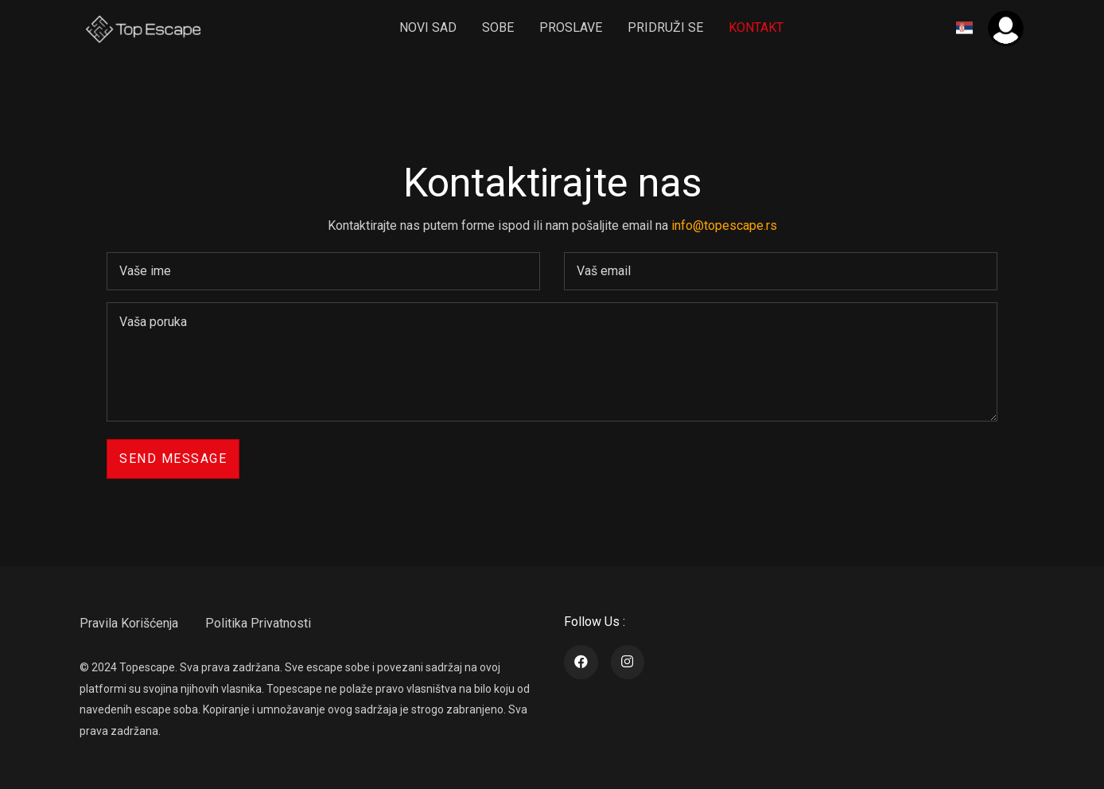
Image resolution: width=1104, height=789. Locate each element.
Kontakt (756, 27)
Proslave (570, 27)
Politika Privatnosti (258, 623)
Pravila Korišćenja (129, 623)
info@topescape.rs (724, 225)
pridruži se (665, 27)
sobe (498, 27)
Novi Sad (428, 27)
